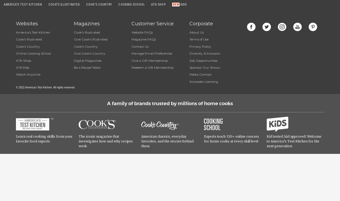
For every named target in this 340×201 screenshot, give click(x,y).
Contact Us (139, 46)
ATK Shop (23, 61)
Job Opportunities (203, 61)
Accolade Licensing (203, 82)
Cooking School (131, 4)
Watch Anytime (28, 74)
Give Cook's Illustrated (91, 39)
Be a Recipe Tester (87, 67)
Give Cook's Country (89, 53)
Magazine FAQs (143, 39)
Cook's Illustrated (29, 39)
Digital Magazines (87, 61)
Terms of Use (199, 39)
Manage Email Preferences (151, 53)
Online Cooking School (33, 53)
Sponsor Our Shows (204, 67)
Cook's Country (28, 46)
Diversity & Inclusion (204, 53)
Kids (183, 4)
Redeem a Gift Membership (152, 67)
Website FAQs (142, 32)
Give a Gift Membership (149, 61)
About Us (196, 32)
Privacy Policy (200, 46)
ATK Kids (22, 67)
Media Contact (200, 74)
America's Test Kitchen (33, 32)
